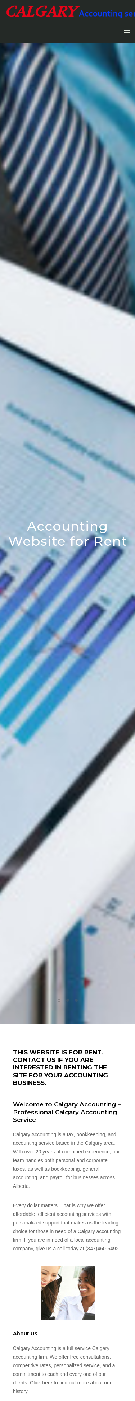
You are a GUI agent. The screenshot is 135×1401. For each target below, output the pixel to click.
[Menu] (125, 32)
